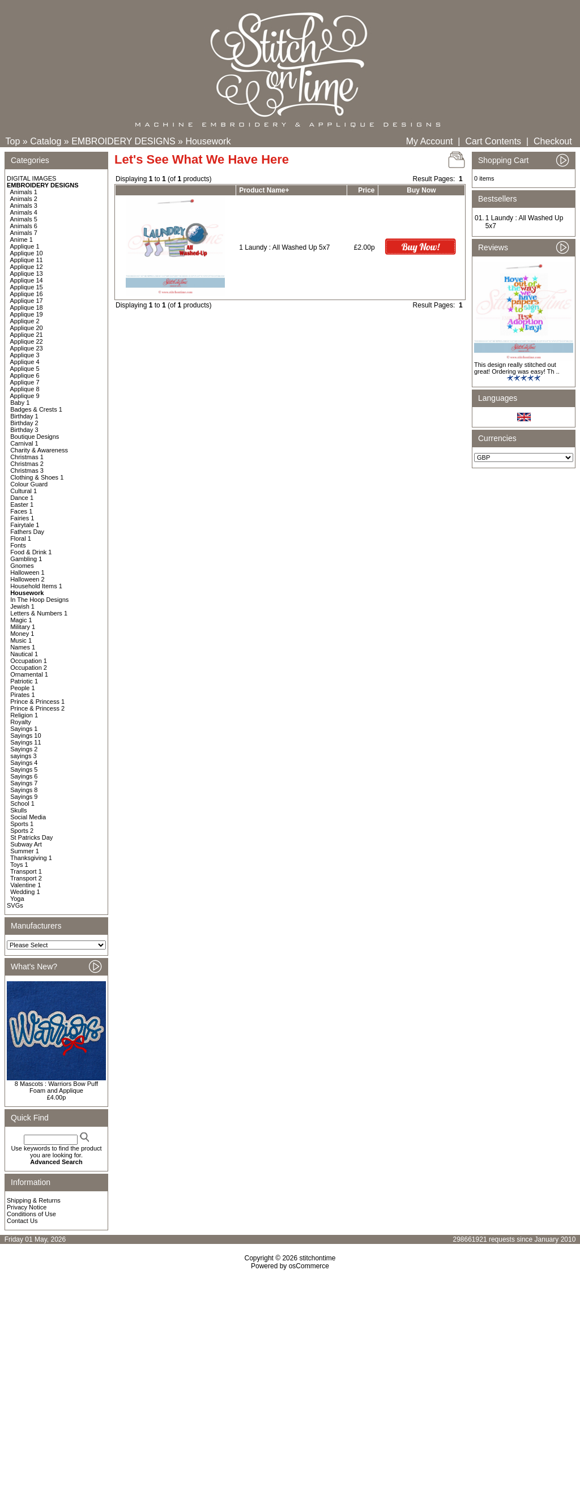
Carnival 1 (24, 443)
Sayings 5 (23, 769)
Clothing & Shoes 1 (36, 477)
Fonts (18, 545)
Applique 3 (25, 355)
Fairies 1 (22, 518)
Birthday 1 (24, 416)
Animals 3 (23, 205)
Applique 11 (26, 259)
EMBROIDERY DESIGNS (123, 141)
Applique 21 (26, 334)
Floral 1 (20, 538)
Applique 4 (25, 361)
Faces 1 (21, 511)
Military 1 (22, 626)
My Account (429, 141)
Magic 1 (21, 620)
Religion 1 (24, 715)
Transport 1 (26, 871)
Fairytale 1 (24, 524)
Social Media (28, 817)
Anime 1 (21, 239)
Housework (208, 141)
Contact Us (22, 1220)
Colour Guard (29, 484)
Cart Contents (493, 141)
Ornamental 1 (29, 674)
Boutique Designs (34, 436)
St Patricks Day (31, 837)
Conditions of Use (31, 1214)
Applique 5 (25, 368)
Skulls (18, 810)
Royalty (20, 722)
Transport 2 (26, 878)
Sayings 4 (23, 762)
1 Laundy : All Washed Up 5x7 (284, 247)
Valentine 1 (25, 885)
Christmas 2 (27, 463)
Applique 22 (26, 341)
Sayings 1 (23, 728)
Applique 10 (26, 253)
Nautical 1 (24, 654)
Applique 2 (25, 321)
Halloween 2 (27, 579)
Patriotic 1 (24, 681)
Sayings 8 (23, 789)
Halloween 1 (27, 572)
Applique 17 (26, 300)
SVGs (15, 905)
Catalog (45, 141)
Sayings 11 (25, 742)
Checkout (553, 141)
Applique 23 (26, 348)
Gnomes (22, 565)
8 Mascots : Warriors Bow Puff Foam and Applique (56, 1087)
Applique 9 (25, 395)
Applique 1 (25, 246)
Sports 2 (21, 830)
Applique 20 (26, 327)
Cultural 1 (23, 490)
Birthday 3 (24, 429)
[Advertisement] (290, 1367)
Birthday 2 (24, 423)
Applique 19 (26, 314)
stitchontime (317, 1258)
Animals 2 (23, 198)
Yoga (17, 898)
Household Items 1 (36, 586)
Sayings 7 (23, 783)
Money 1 (22, 633)
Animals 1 (23, 192)
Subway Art (26, 844)
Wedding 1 (25, 891)
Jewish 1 (22, 606)
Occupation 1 (28, 660)
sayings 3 (23, 755)
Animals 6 (23, 226)
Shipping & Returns (34, 1200)
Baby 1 (19, 402)
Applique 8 (25, 389)
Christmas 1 (27, 457)
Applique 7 (25, 382)
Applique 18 (26, 307)
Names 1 (22, 647)
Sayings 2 (23, 749)
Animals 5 (23, 219)
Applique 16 (26, 293)
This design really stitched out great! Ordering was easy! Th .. (517, 368)
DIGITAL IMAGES (31, 178)
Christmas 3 (27, 470)
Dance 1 (21, 497)
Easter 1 (21, 504)
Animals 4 (23, 212)
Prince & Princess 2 (37, 708)
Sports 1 (21, 823)
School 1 (22, 803)
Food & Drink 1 (31, 552)
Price (366, 190)
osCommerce (309, 1266)
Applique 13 (26, 273)
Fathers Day (27, 531)
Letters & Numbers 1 (38, 613)
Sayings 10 (25, 735)
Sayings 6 (23, 776)
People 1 (22, 688)
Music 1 (21, 640)
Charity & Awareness (39, 450)
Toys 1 (19, 864)
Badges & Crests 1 (36, 409)
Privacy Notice (26, 1207)
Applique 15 (26, 287)
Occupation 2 (28, 667)
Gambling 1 (26, 558)
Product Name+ (264, 190)
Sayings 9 (23, 796)
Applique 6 (25, 375)
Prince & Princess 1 (37, 701)
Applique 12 (26, 266)
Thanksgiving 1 (31, 857)
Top (13, 141)
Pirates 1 (22, 694)
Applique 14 (26, 280)
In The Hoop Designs (39, 599)
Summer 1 (24, 851)
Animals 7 (23, 232)
